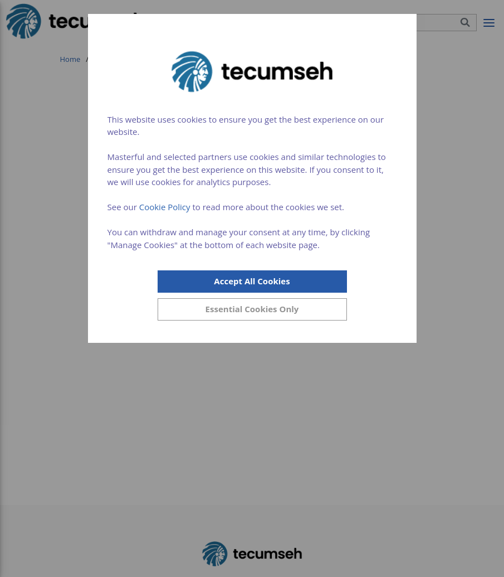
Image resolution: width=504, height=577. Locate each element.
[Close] (252, 309)
